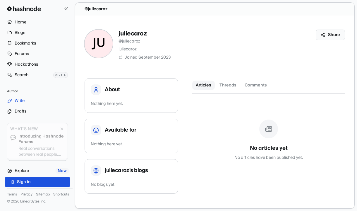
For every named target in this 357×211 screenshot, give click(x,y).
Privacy (26, 194)
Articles (203, 85)
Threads (227, 85)
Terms (12, 194)
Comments (256, 85)
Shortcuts (61, 194)
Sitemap (43, 194)
